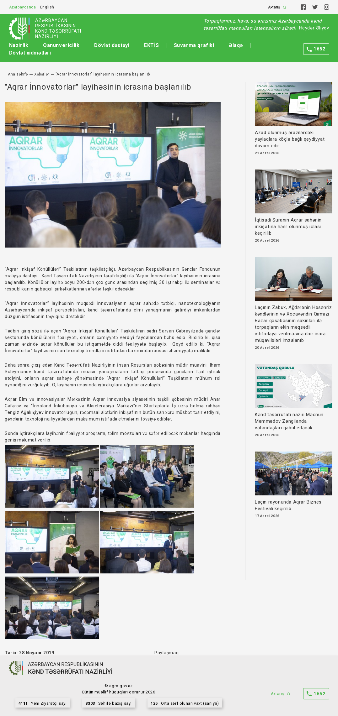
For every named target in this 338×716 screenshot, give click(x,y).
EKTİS (151, 45)
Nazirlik (19, 45)
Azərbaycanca (22, 7)
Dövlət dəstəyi (111, 45)
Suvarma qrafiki (194, 45)
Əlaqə (236, 45)
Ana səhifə (18, 74)
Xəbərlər (41, 74)
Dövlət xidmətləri (30, 53)
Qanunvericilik (61, 45)
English (47, 7)
